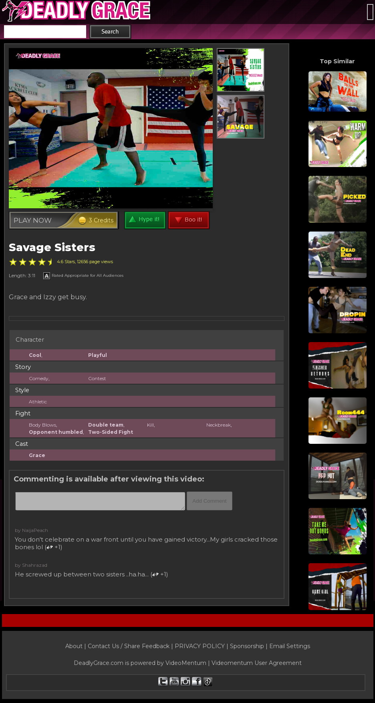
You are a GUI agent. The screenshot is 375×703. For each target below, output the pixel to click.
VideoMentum (185, 663)
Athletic (38, 402)
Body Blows (42, 425)
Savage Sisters (52, 247)
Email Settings (289, 646)
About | (76, 646)
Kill (150, 425)
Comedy (38, 378)
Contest (97, 378)
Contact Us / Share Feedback (128, 646)
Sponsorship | (249, 646)
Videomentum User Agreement (257, 663)
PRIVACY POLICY (200, 646)
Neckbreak (218, 425)
